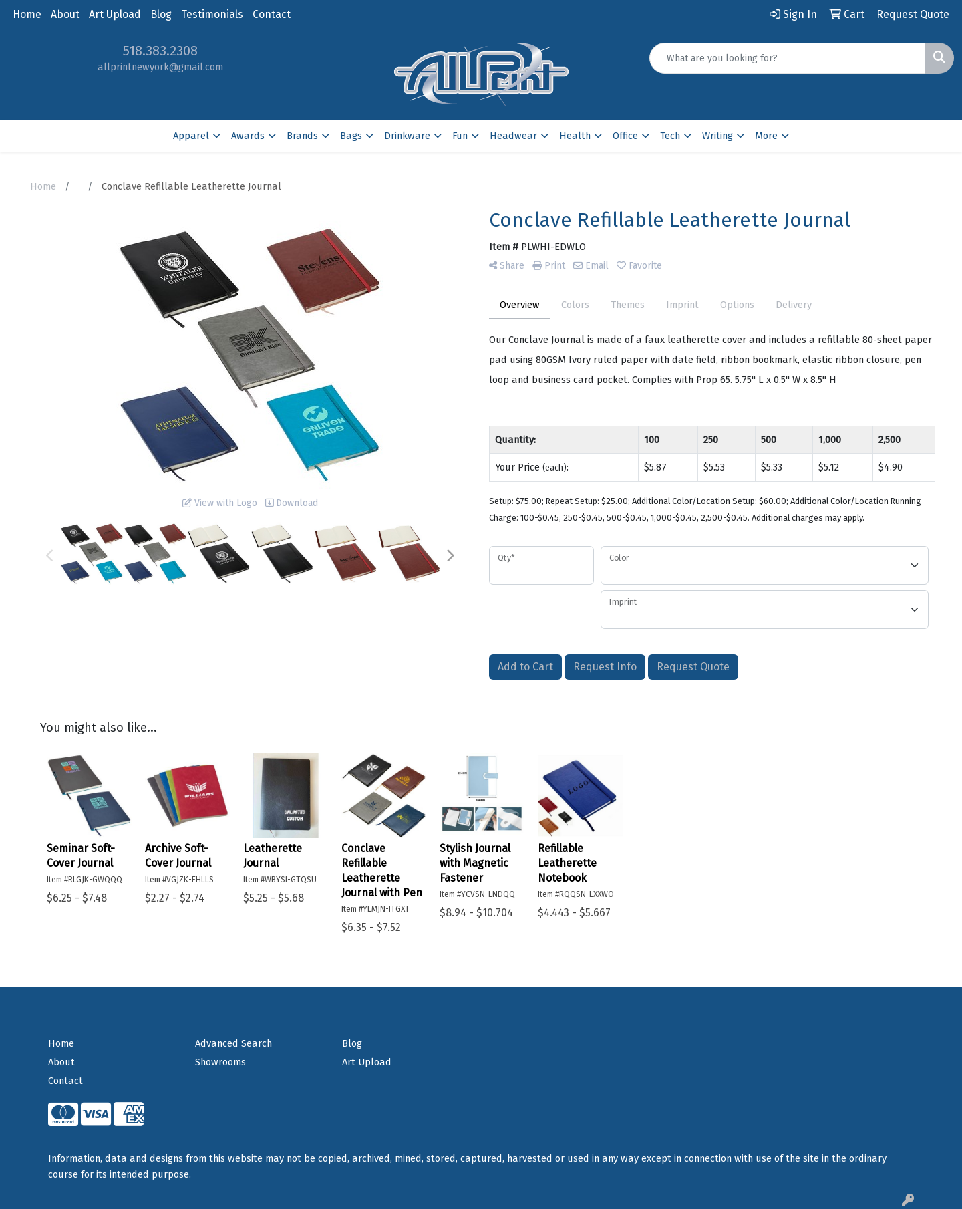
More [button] (766, 136)
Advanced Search (233, 1043)
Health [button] (575, 136)
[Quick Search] (787, 58)
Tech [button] (670, 136)
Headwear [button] (513, 136)
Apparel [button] (191, 136)
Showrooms (220, 1062)
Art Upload (115, 14)
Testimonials (212, 14)
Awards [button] (248, 136)
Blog (161, 14)
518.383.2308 (160, 51)
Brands (302, 136)
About (65, 14)
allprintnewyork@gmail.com (160, 67)
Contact (272, 14)
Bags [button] (351, 136)
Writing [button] (717, 136)
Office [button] (625, 136)
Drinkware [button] (407, 136)
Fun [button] (460, 136)
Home (27, 14)
